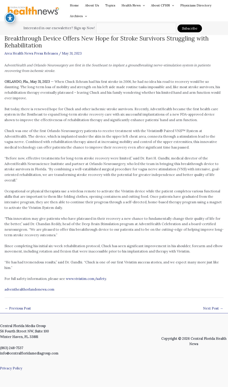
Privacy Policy (11, 368)
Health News (133, 5)
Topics (110, 5)
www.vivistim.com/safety (86, 279)
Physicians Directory (195, 5)
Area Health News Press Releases (31, 53)
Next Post (213, 308)
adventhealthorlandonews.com (29, 289)
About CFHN (162, 5)
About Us (92, 5)
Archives (78, 16)
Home (74, 5)
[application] (143, 5)
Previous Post (18, 308)
